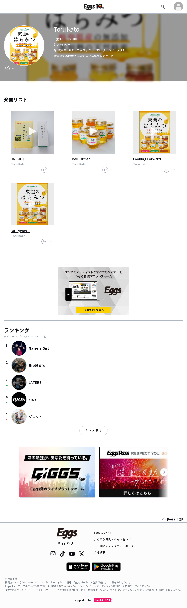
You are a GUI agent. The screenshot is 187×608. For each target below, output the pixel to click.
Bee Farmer (81, 159)
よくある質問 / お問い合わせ (112, 539)
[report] (13, 68)
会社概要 (99, 552)
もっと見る (93, 430)
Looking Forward (147, 159)
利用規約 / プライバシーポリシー (115, 546)
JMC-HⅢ (18, 159)
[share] (7, 68)
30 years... (20, 230)
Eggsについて (103, 532)
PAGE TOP (172, 519)
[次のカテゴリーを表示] (164, 472)
